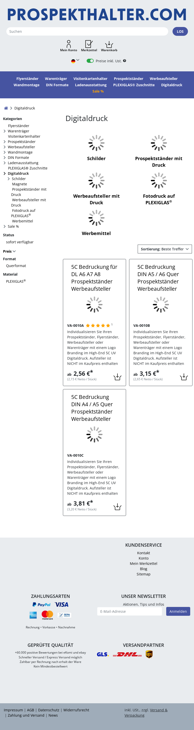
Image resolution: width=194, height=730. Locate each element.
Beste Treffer (163, 249)
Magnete (19, 184)
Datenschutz (48, 710)
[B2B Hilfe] (124, 61)
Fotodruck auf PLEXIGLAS (23, 213)
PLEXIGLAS (16, 281)
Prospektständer (22, 141)
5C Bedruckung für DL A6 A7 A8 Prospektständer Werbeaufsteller (94, 277)
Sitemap (144, 574)
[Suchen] (87, 31)
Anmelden (178, 611)
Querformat (16, 265)
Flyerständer (18, 125)
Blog (143, 568)
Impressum (13, 710)
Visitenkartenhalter (24, 136)
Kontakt (143, 552)
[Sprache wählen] (75, 60)
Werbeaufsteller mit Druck (28, 202)
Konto (144, 558)
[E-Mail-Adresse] (129, 611)
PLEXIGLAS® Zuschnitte (27, 168)
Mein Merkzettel (143, 563)
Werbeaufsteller (21, 146)
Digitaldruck (18, 173)
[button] (68, 46)
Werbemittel (22, 221)
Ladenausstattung (23, 162)
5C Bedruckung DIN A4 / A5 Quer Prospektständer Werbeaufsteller (92, 407)
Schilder (19, 178)
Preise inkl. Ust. (109, 61)
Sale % (13, 226)
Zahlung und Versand (26, 715)
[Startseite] (97, 14)
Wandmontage (20, 152)
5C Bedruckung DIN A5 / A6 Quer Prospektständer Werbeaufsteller (158, 277)
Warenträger (18, 131)
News (53, 715)
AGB (30, 710)
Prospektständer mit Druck (28, 192)
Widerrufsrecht (76, 710)
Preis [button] (8, 251)
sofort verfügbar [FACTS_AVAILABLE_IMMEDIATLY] (20, 242)
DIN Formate (18, 157)
